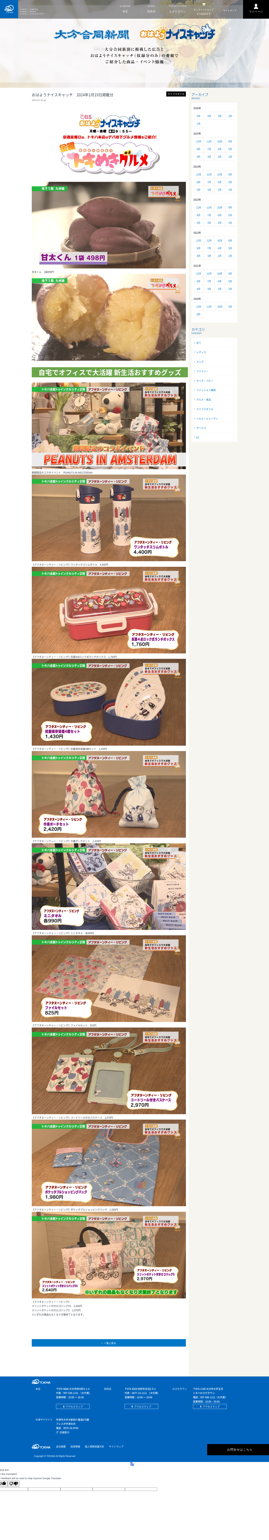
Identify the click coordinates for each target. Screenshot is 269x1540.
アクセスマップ (74, 1406)
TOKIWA (9, 9)
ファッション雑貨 (206, 390)
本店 (125, 9)
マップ (230, 10)
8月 (198, 149)
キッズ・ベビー (204, 380)
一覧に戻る (110, 1343)
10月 (219, 141)
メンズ (200, 361)
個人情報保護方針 (94, 1446)
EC (197, 437)
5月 (198, 116)
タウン (178, 9)
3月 (220, 116)
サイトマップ (116, 1446)
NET (204, 8)
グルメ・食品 (203, 399)
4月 (209, 116)
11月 (209, 141)
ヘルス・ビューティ (207, 418)
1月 (198, 123)
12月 (198, 141)
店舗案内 (64, 1432)
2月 (230, 116)
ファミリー (202, 371)
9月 (230, 141)
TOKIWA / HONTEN (30, 9)
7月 (209, 149)
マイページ (256, 11)
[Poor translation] (14, 1484)
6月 (220, 149)
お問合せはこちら (203, 1449)
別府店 (151, 9)
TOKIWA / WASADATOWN (32, 14)
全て (198, 342)
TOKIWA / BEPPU (29, 12)
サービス (201, 428)
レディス (201, 352)
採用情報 (75, 1446)
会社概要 (61, 1446)
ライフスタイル (204, 409)
